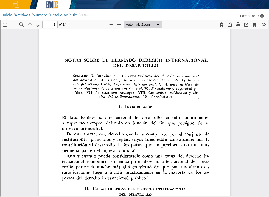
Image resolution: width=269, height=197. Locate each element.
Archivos (23, 15)
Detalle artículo (64, 15)
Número (41, 15)
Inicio (8, 15)
